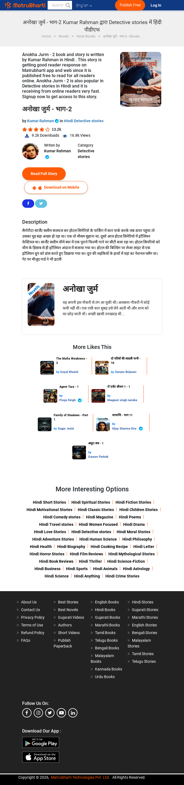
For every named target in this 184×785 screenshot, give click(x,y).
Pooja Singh (70, 400)
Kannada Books (108, 669)
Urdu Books (105, 677)
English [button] (84, 5)
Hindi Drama (134, 524)
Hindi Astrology (136, 569)
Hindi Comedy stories (62, 517)
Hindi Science (57, 576)
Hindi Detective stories (84, 121)
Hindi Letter (143, 546)
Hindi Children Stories (138, 509)
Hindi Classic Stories (96, 509)
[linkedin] (72, 712)
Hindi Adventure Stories (53, 539)
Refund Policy (32, 633)
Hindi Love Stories (50, 532)
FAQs (25, 640)
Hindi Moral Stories (133, 532)
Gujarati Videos (71, 617)
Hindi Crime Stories (122, 576)
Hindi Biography (71, 546)
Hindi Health (41, 546)
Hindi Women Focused (98, 524)
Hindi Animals (105, 569)
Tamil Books (105, 633)
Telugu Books (106, 640)
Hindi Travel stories (56, 524)
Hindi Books (105, 610)
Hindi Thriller (90, 561)
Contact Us (30, 610)
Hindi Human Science (98, 539)
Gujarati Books (107, 617)
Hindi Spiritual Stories (90, 502)
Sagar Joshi (66, 428)
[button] (67, 5)
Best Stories (68, 602)
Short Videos (69, 633)
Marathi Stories (145, 617)
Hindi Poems (130, 517)
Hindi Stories (142, 602)
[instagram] (38, 712)
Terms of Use (32, 625)
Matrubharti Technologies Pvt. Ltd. (80, 777)
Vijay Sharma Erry (127, 429)
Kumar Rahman (43, 121)
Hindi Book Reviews (56, 561)
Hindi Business (47, 569)
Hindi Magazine (99, 517)
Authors (65, 625)
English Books (107, 602)
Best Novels (68, 610)
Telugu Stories (144, 661)
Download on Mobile (56, 187)
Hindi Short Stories (49, 502)
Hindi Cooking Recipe (109, 546)
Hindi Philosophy (137, 539)
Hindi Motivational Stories (49, 509)
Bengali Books (107, 648)
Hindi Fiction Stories (133, 502)
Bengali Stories (144, 633)
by (58, 372)
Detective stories (86, 154)
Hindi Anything (87, 576)
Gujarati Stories (145, 610)
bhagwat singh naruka (122, 400)
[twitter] (49, 712)
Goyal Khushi (69, 372)
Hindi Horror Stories (47, 554)
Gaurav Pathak (98, 457)
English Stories (144, 625)
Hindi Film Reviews (86, 554)
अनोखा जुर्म (80, 289)
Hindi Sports (77, 569)
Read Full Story (44, 173)
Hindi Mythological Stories (131, 554)
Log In (156, 5)
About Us (29, 602)
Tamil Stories (143, 654)
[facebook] (26, 712)
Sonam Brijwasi (125, 372)
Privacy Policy (33, 617)
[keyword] (60, 5)
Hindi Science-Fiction (126, 561)
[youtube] (61, 712)
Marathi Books (107, 625)
